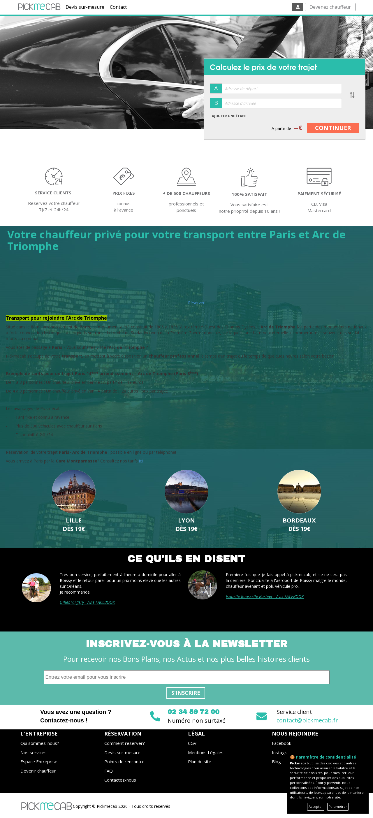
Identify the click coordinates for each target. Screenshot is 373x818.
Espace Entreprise (38, 761)
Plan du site (199, 761)
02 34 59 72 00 (193, 711)
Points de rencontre (124, 761)
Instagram (282, 752)
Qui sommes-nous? (39, 743)
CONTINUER (333, 128)
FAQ (108, 771)
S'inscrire (185, 692)
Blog (276, 761)
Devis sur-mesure (85, 7)
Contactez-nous (120, 780)
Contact (118, 7)
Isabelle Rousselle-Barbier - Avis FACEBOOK (265, 596)
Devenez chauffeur (330, 7)
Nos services (33, 752)
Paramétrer (338, 806)
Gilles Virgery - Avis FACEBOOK (87, 602)
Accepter (316, 806)
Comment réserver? (124, 743)
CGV (192, 743)
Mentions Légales (206, 752)
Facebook (281, 743)
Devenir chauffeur (38, 771)
